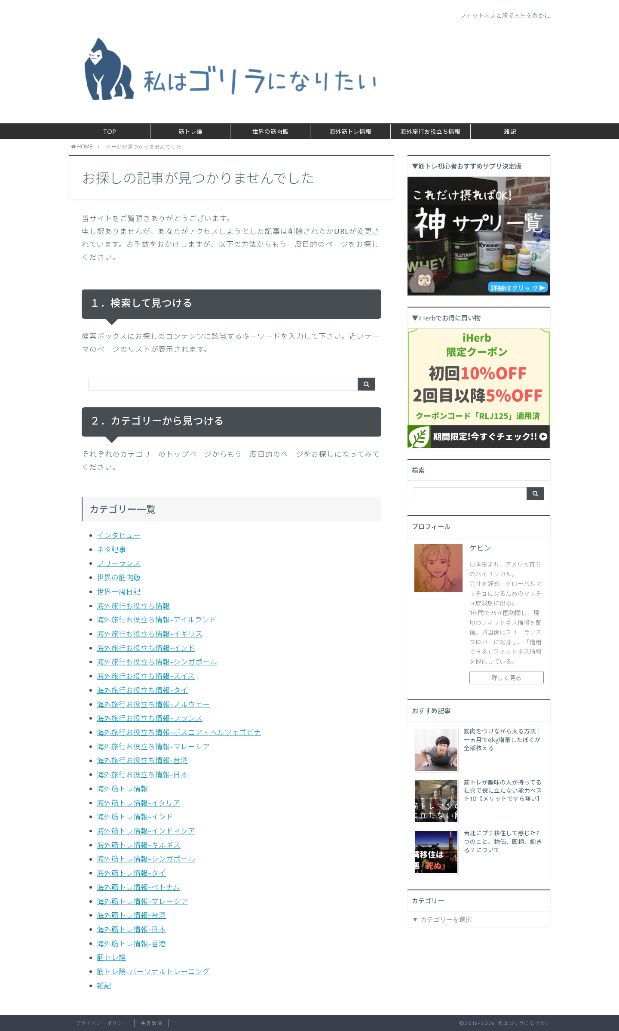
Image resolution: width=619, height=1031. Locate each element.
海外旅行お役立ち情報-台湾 (142, 761)
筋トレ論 (190, 132)
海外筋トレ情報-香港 (131, 944)
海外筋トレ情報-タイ (131, 874)
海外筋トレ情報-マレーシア (142, 902)
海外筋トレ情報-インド (135, 817)
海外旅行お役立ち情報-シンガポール (157, 663)
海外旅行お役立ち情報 (430, 132)
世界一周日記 (119, 592)
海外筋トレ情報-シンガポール (146, 860)
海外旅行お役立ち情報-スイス (146, 677)
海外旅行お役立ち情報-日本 (142, 775)
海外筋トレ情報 (350, 132)
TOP (109, 132)
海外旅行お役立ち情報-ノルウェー (153, 705)
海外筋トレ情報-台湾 (131, 916)
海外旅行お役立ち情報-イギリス (149, 635)
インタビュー (119, 536)
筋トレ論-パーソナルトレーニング (153, 972)
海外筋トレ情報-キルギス (139, 846)
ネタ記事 (111, 550)
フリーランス (119, 564)
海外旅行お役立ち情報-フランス (149, 719)
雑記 (510, 132)
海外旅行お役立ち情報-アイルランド (157, 620)
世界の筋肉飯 (270, 132)
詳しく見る (506, 678)
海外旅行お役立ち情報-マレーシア (153, 747)
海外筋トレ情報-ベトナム (138, 888)
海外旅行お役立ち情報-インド (146, 649)
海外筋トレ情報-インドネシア (146, 832)
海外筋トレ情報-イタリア (138, 804)
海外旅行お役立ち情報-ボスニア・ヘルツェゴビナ (179, 733)
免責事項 (151, 1023)
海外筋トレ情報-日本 (131, 930)
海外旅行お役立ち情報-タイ (142, 691)
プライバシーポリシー (102, 1023)
